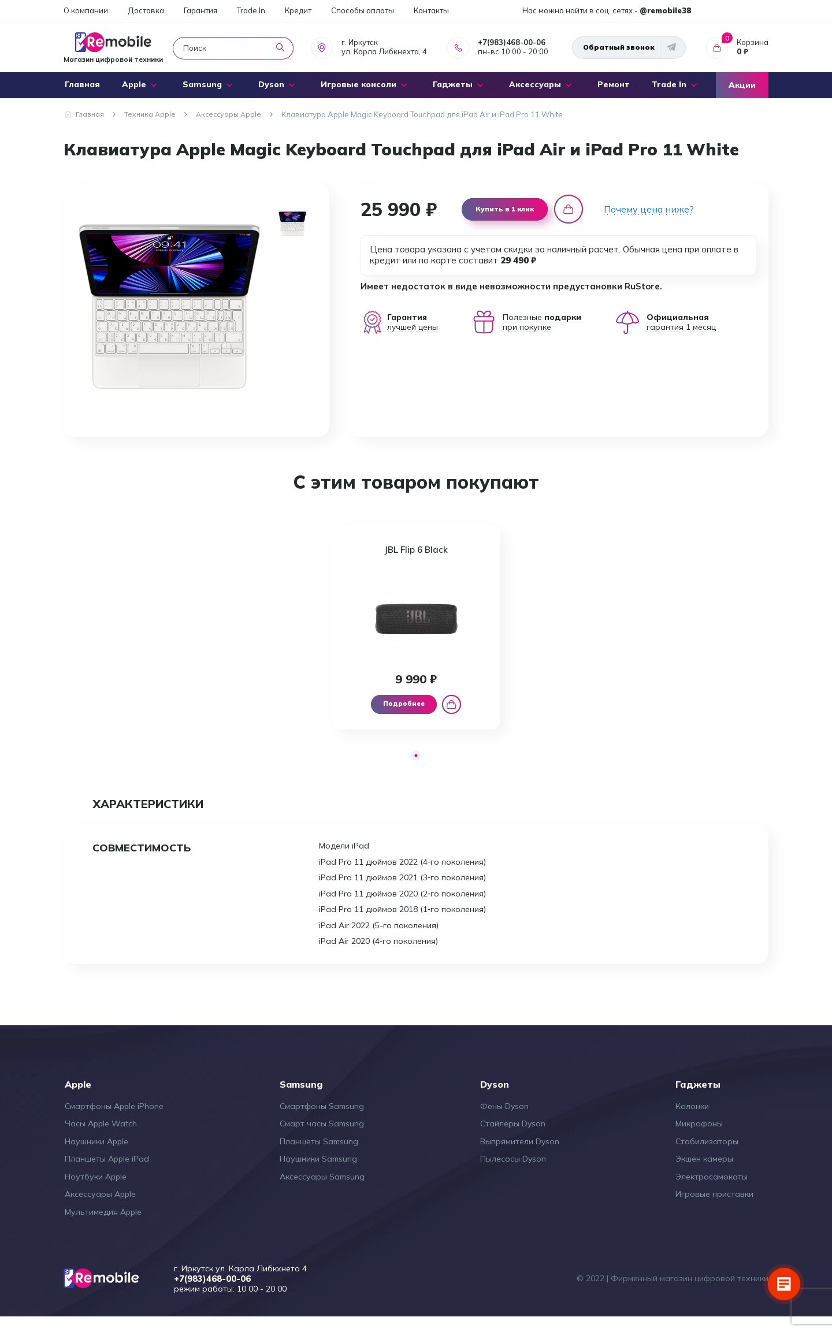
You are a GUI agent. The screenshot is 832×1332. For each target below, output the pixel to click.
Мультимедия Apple (103, 1227)
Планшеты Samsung (319, 1156)
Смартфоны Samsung (322, 1121)
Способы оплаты (362, 10)
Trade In (251, 10)
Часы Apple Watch (101, 1138)
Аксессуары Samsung (322, 1191)
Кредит (298, 10)
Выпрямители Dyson (519, 1156)
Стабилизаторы (706, 1156)
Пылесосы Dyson (513, 1174)
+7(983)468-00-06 (511, 42)
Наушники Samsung (318, 1174)
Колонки (692, 1121)
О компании (86, 10)
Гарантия (200, 10)
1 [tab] (416, 769)
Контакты (431, 10)
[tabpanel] (416, 633)
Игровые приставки (714, 1209)
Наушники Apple (96, 1156)
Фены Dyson (504, 1121)
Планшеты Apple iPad (107, 1174)
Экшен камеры (704, 1174)
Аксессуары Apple (100, 1209)
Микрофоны (699, 1138)
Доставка (146, 10)
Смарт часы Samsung (322, 1138)
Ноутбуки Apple (96, 1191)
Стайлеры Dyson (512, 1138)
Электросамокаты (711, 1191)
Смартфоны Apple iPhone (114, 1121)
